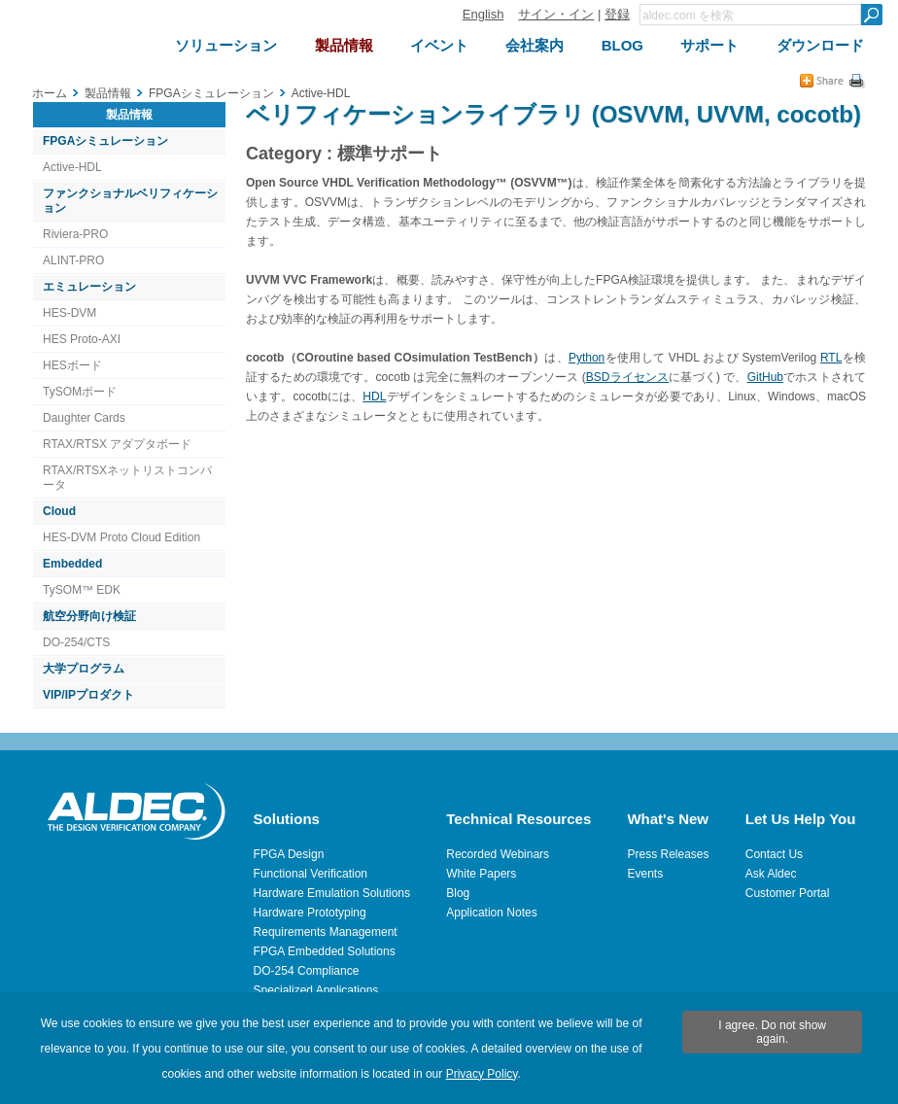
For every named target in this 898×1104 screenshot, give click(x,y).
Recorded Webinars (497, 854)
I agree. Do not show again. (772, 1032)
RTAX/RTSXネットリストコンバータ (127, 478)
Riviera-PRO (75, 234)
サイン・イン (556, 14)
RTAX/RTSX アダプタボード (117, 444)
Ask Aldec (771, 873)
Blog (457, 893)
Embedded (72, 563)
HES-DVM (69, 313)
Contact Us (774, 854)
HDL (374, 396)
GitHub (765, 377)
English (483, 14)
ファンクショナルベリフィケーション (130, 201)
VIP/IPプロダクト (88, 695)
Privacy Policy (482, 1074)
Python (586, 357)
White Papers (481, 873)
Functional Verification (310, 873)
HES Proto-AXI (82, 339)
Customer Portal (787, 893)
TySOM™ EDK (82, 590)
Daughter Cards (84, 418)
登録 (617, 14)
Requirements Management (325, 932)
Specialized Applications (316, 990)
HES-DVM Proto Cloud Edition (121, 537)
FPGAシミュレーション (105, 141)
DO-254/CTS (76, 642)
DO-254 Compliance (307, 971)
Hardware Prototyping (310, 912)
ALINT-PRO (73, 260)
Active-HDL (72, 167)
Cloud (59, 511)
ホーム (49, 93)
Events (645, 873)
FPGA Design (289, 854)
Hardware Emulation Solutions (332, 893)
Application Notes (491, 912)
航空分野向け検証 (89, 616)
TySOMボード (80, 391)
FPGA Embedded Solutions (325, 951)
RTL (831, 357)
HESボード (72, 365)
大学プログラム (83, 668)
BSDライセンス (628, 377)
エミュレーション (89, 286)
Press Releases (667, 854)
